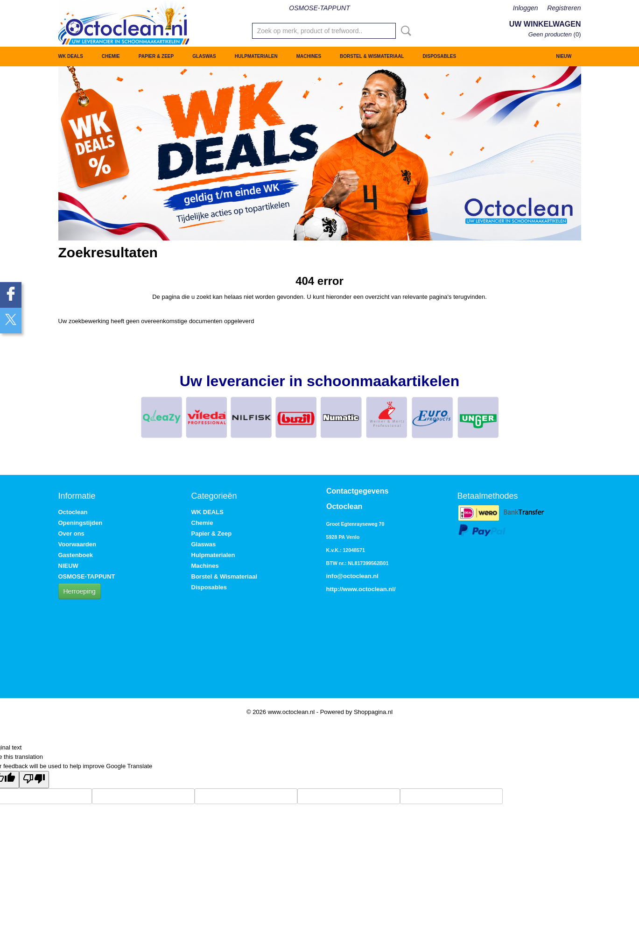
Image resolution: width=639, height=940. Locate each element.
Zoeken (404, 31)
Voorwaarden (77, 544)
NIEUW (563, 56)
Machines (308, 56)
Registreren (564, 8)
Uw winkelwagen (545, 24)
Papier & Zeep (156, 56)
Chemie (111, 56)
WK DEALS (70, 56)
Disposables (439, 56)
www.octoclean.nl (368, 589)
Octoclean (73, 512)
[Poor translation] (34, 779)
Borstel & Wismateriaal (372, 56)
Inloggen (525, 8)
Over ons (71, 533)
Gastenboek (75, 554)
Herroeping (79, 591)
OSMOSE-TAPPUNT (319, 8)
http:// (334, 589)
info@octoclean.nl (352, 576)
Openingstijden (80, 522)
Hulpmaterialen (256, 56)
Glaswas (204, 56)
